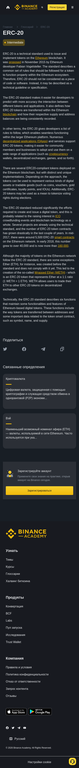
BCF (9, 613)
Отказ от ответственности (23, 681)
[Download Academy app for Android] (40, 712)
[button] (72, 7)
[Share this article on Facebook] (24, 349)
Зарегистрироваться (39, 490)
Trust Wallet (13, 642)
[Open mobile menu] (72, 7)
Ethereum (41, 57)
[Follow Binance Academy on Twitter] (13, 728)
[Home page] (26, 7)
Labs (9, 620)
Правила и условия (19, 667)
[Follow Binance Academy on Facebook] (7, 727)
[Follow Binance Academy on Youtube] (24, 728)
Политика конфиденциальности (27, 674)
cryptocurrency (58, 154)
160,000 (63, 245)
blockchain (10, 114)
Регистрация (57, 7)
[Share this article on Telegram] (43, 349)
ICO (57, 216)
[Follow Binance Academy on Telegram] (18, 728)
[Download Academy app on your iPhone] (16, 712)
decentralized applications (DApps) (25, 141)
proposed (15, 62)
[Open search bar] (41, 7)
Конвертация (14, 606)
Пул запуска (14, 627)
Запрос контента (17, 688)
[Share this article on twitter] (5, 349)
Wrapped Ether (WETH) (49, 272)
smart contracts (64, 237)
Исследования (15, 634)
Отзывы (11, 695)
